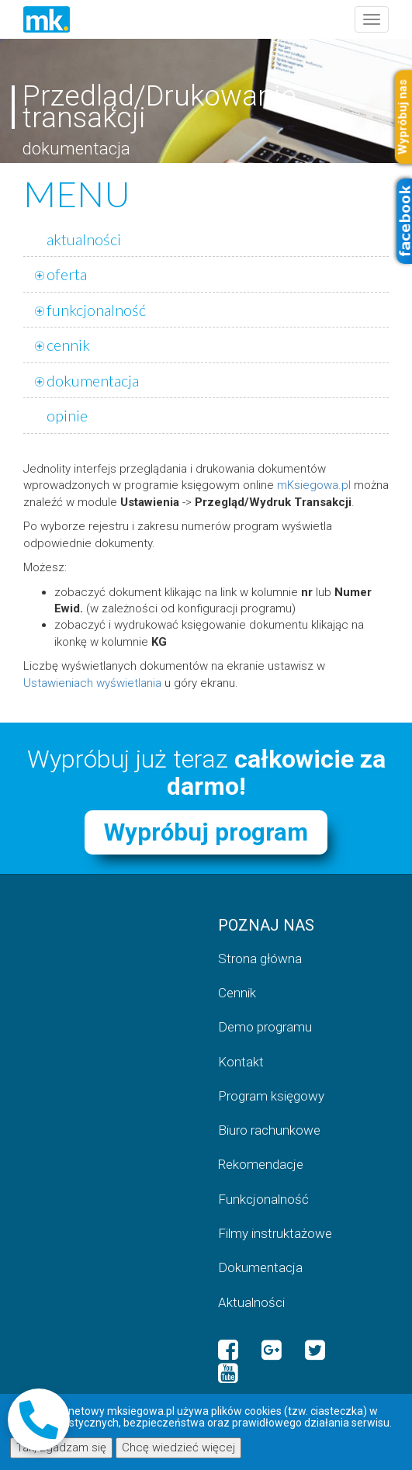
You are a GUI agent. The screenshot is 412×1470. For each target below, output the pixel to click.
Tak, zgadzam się (61, 1447)
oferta (67, 274)
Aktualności (251, 1302)
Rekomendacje (260, 1164)
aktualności (84, 239)
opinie (67, 415)
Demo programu (265, 1027)
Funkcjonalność (263, 1199)
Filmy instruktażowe (275, 1233)
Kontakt (241, 1062)
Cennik (237, 992)
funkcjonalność (96, 309)
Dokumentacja (260, 1267)
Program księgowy (271, 1096)
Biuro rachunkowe (269, 1130)
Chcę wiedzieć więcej (178, 1447)
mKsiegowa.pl (314, 485)
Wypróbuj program (206, 832)
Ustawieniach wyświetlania (92, 683)
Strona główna (260, 958)
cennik (68, 344)
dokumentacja (93, 380)
